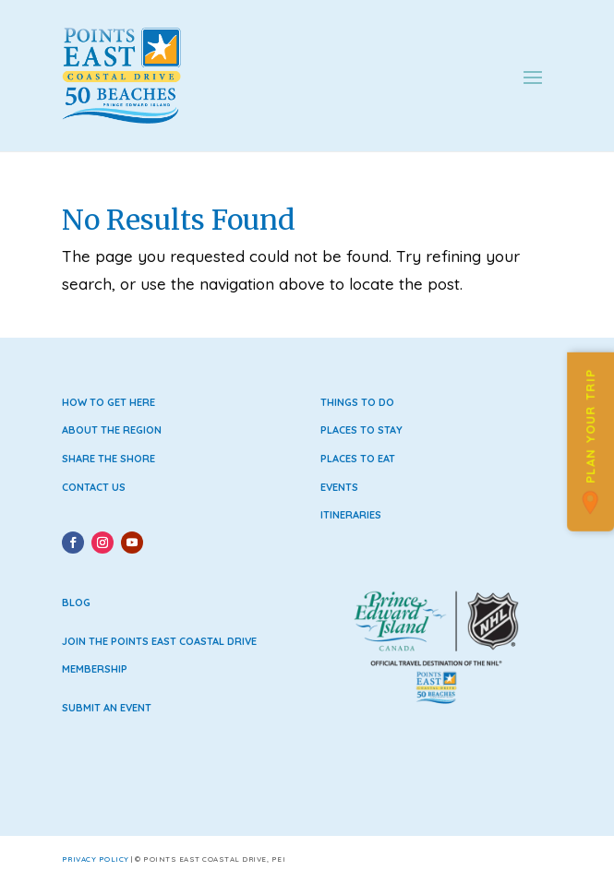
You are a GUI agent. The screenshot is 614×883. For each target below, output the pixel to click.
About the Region (112, 430)
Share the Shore (108, 458)
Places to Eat (357, 458)
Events (339, 487)
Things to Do (357, 402)
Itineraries (350, 514)
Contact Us (94, 487)
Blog (76, 602)
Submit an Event (106, 707)
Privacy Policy (95, 859)
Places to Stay (361, 430)
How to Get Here (108, 402)
